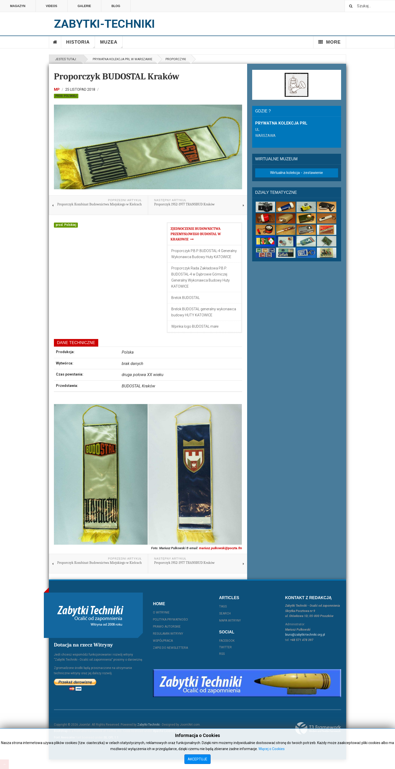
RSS (222, 654)
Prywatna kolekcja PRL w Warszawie (121, 59)
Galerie (84, 6)
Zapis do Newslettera (170, 648)
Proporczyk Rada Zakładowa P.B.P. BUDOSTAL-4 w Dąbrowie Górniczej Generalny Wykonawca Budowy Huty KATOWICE (200, 277)
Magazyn (17, 6)
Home (55, 42)
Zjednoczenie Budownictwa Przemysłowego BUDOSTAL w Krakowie (196, 234)
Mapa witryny (230, 620)
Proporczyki (176, 59)
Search (225, 613)
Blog (115, 6)
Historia (80, 44)
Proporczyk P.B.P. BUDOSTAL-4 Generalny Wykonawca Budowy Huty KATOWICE (204, 254)
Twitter (225, 647)
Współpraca (163, 640)
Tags (223, 606)
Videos (51, 6)
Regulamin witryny (168, 633)
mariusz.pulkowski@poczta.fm (220, 548)
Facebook (227, 640)
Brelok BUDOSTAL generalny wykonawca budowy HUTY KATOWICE (203, 312)
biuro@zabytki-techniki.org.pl (305, 634)
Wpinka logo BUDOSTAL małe (194, 326)
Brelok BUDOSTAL (185, 298)
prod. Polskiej (66, 96)
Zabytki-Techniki (148, 724)
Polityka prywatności (170, 619)
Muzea (111, 44)
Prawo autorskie (167, 626)
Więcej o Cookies (271, 749)
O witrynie (161, 612)
